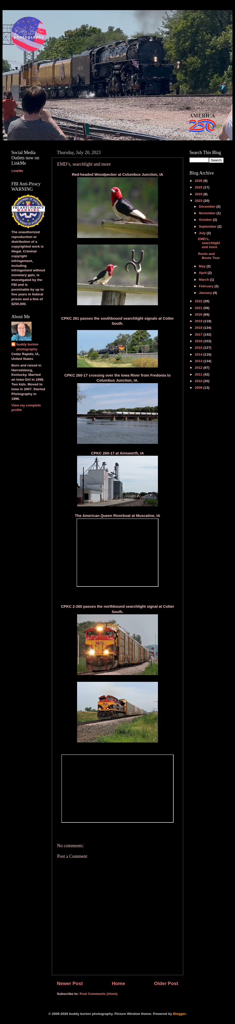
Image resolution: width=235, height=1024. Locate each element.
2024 (199, 194)
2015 (199, 348)
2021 (199, 308)
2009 (199, 387)
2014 (199, 354)
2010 (199, 381)
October (206, 220)
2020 (199, 314)
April (203, 273)
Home (118, 983)
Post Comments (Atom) (99, 994)
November (208, 213)
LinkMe (17, 171)
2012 (199, 367)
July (203, 233)
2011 (199, 374)
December (207, 206)
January (206, 293)
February (207, 286)
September (208, 226)
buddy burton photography (27, 346)
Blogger (179, 1014)
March (204, 279)
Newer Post (70, 983)
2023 (199, 201)
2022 (199, 301)
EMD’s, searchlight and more (209, 243)
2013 (199, 361)
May (202, 266)
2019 (199, 321)
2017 (199, 334)
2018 (199, 328)
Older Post (166, 983)
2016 (199, 341)
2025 (199, 187)
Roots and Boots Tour (209, 256)
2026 (199, 181)
